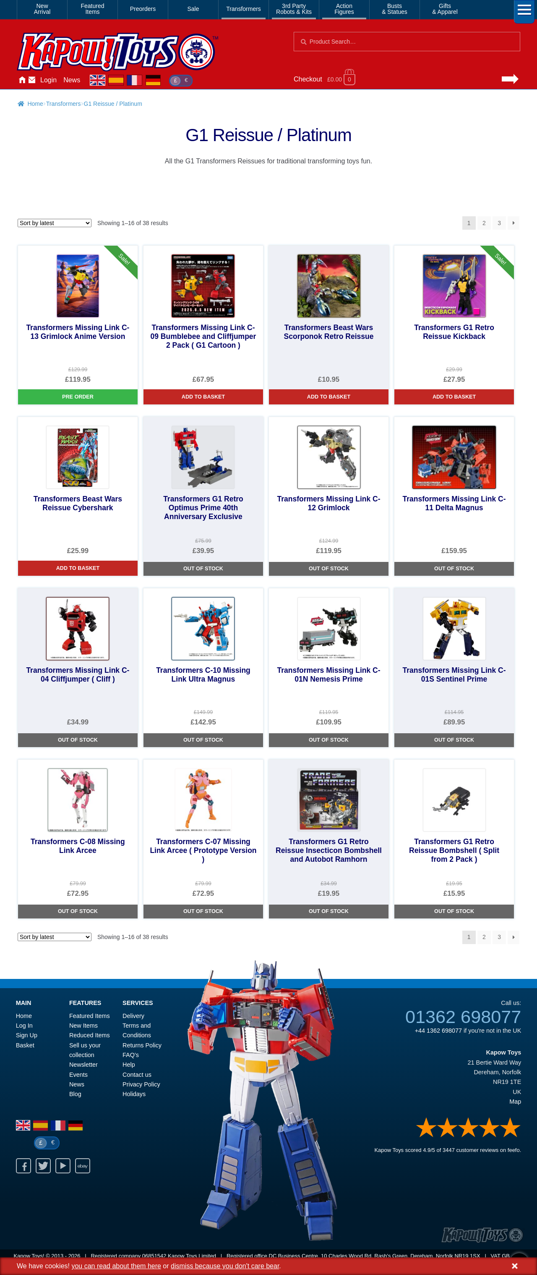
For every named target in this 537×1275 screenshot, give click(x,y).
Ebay (82, 1165)
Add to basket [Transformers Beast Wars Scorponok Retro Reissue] (328, 397)
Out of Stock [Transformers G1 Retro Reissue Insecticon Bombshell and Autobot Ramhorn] (329, 911)
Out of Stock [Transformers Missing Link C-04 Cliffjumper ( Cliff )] (78, 740)
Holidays (134, 1094)
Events (78, 1074)
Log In (24, 1025)
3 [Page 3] (499, 223)
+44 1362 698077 (438, 1030)
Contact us (137, 1074)
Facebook (23, 1165)
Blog (75, 1094)
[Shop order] (54, 223)
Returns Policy (142, 1045)
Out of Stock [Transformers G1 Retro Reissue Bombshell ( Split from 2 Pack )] (454, 911)
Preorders (143, 8)
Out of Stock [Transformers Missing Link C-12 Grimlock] (329, 569)
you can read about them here (116, 1266)
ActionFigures (344, 9)
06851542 (154, 1256)
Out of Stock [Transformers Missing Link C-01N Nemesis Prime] (329, 740)
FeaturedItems (92, 9)
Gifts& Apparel (445, 9)
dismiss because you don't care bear (225, 1266)
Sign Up (26, 1035)
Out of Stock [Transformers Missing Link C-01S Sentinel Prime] (454, 740)
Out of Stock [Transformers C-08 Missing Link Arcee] (78, 911)
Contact (32, 80)
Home (22, 80)
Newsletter (83, 1064)
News (71, 80)
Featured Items (89, 1016)
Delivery (133, 1016)
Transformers (243, 8)
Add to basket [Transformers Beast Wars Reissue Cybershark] (77, 568)
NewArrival (42, 9)
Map (515, 1101)
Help (129, 1064)
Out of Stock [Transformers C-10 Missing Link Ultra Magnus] (203, 740)
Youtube (62, 1165)
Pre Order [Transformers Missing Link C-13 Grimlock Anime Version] (78, 397)
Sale (193, 8)
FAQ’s (131, 1055)
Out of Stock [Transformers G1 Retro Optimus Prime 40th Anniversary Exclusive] (203, 569)
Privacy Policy (141, 1084)
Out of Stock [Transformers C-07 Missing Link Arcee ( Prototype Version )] (203, 911)
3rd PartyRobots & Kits (294, 9)
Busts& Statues (394, 9)
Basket (25, 1045)
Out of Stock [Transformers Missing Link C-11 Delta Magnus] (454, 569)
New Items (83, 1025)
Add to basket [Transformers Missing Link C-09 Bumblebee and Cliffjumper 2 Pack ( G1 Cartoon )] (203, 397)
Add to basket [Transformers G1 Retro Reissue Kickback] (454, 397)
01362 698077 (463, 1017)
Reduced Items (89, 1035)
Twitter (43, 1165)
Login (48, 80)
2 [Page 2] (484, 223)
